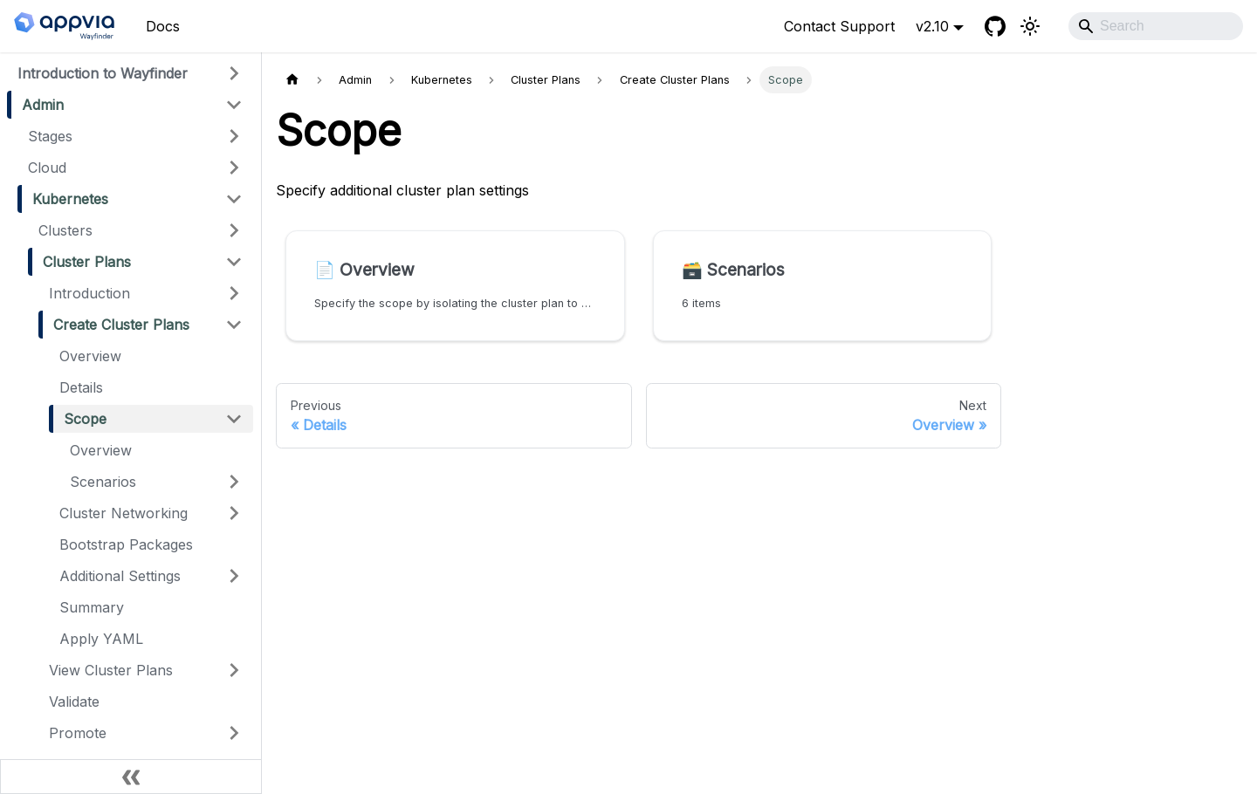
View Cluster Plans (111, 670)
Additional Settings (120, 576)
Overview (90, 356)
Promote (77, 733)
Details (81, 387)
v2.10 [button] (932, 26)
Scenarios (103, 481)
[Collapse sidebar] (131, 776)
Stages (50, 136)
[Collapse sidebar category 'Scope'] (234, 419)
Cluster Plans (87, 261)
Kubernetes (70, 199)
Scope (85, 419)
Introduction (89, 293)
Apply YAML (101, 638)
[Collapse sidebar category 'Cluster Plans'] (234, 262)
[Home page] (292, 79)
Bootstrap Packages (126, 544)
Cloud (47, 167)
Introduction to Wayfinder (102, 73)
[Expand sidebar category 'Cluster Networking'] (234, 513)
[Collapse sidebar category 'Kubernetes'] (234, 199)
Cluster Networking (123, 513)
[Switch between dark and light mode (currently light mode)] (1030, 26)
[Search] (1155, 26)
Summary (91, 607)
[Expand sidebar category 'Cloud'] (234, 167)
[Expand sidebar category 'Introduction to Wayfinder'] (234, 73)
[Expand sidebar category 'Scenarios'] (234, 482)
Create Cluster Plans (121, 324)
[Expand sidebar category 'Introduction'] (234, 293)
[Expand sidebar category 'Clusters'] (234, 230)
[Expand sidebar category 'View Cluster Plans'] (234, 670)
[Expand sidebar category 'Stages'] (234, 136)
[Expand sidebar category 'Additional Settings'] (234, 576)
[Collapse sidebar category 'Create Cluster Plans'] (234, 325)
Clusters (65, 230)
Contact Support (839, 26)
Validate (74, 701)
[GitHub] (995, 26)
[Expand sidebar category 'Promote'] (234, 733)
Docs (163, 26)
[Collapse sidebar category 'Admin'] (234, 105)
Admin (43, 104)
